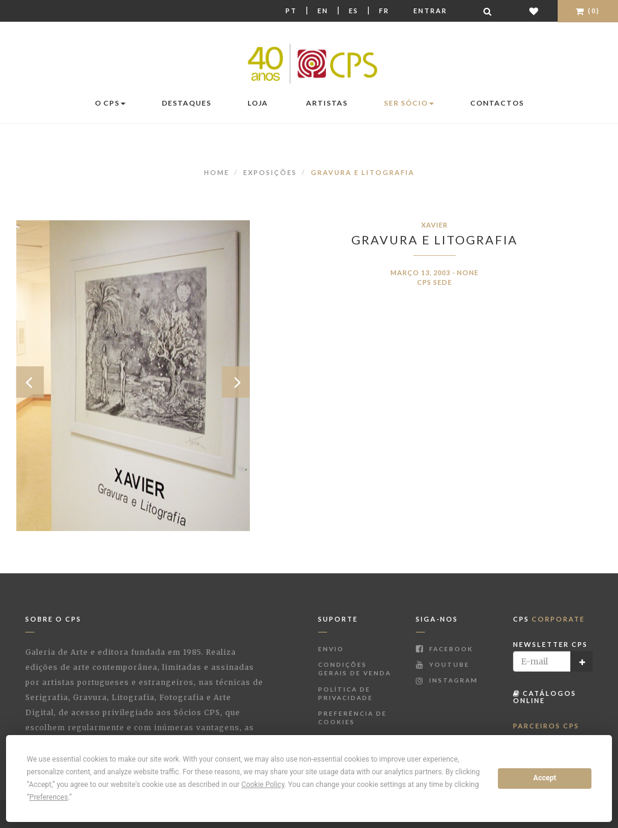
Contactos (497, 102)
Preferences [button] (49, 797)
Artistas (327, 102)
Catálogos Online (544, 696)
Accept (545, 778)
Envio (331, 648)
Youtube (443, 664)
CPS (549, 619)
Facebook (444, 648)
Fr (384, 10)
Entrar (430, 10)
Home (216, 172)
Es (353, 10)
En (322, 10)
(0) (588, 10)
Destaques (186, 102)
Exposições (270, 172)
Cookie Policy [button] (262, 784)
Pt (291, 10)
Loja (257, 102)
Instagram (447, 680)
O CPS (110, 102)
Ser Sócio (409, 102)
